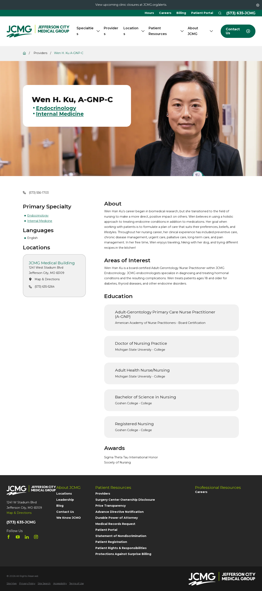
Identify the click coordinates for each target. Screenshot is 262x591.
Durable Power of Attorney (116, 518)
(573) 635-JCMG (240, 13)
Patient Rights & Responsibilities (121, 548)
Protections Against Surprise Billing (123, 554)
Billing (181, 13)
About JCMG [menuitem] (200, 31)
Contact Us (65, 512)
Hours (149, 13)
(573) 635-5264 (45, 287)
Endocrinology (38, 215)
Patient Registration (111, 542)
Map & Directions (47, 279)
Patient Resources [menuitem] (166, 31)
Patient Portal (202, 13)
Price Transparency (110, 505)
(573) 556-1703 (39, 192)
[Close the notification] (257, 5)
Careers (165, 13)
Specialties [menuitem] (88, 31)
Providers (102, 493)
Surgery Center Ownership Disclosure (125, 500)
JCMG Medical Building (52, 263)
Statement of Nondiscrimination (120, 536)
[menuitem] (12, 583)
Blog (59, 505)
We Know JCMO (68, 518)
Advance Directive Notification (119, 512)
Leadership (65, 500)
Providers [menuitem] (111, 31)
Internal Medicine (39, 221)
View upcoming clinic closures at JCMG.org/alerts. (131, 5)
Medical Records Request (115, 524)
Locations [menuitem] (134, 31)
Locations (64, 493)
